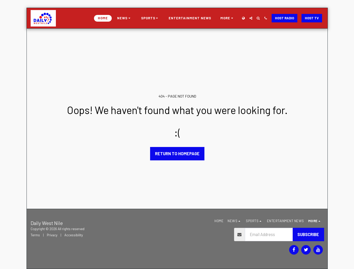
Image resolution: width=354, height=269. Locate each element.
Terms (35, 235)
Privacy (52, 235)
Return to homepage (177, 153)
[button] (124, 18)
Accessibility (73, 235)
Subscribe (308, 234)
